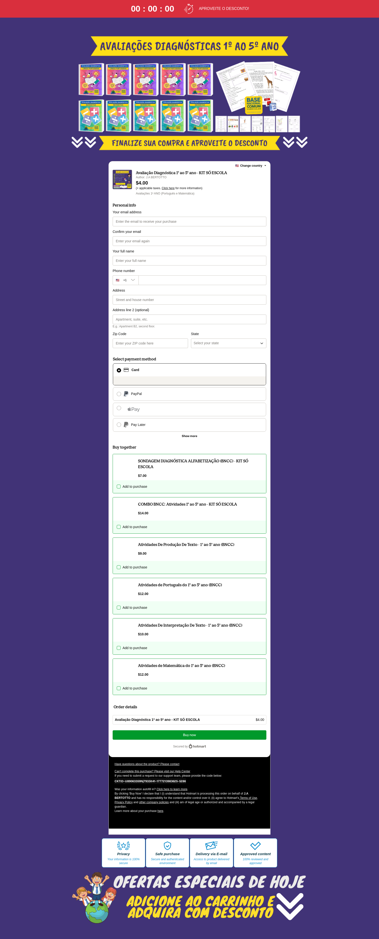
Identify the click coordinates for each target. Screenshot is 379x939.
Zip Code (119, 334)
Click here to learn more (172, 789)
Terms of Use (248, 798)
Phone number (124, 271)
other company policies (154, 802)
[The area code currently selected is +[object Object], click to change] (125, 280)
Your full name (123, 251)
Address (119, 290)
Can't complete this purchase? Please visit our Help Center (152, 771)
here (160, 811)
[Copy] (150, 781)
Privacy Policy (124, 802)
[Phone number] (202, 280)
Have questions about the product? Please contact (147, 764)
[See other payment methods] (189, 436)
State (195, 334)
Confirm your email (127, 232)
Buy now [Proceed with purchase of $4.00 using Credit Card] (189, 735)
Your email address (127, 212)
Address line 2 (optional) (131, 310)
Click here (168, 188)
